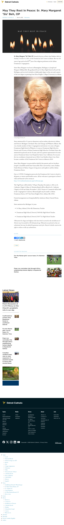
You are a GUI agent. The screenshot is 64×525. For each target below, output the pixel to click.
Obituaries (27, 17)
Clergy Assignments (5, 429)
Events (4, 435)
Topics (4, 458)
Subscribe (60, 1)
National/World (6, 416)
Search (55, 1)
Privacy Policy (44, 445)
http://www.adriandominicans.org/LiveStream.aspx (29, 181)
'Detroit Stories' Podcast (11, 474)
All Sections (49, 1)
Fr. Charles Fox (8, 491)
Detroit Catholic (8, 17)
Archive (4, 523)
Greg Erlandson (9, 493)
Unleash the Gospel (10, 511)
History (7, 482)
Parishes (43, 426)
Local (3, 415)
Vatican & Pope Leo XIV (6, 419)
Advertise (56, 416)
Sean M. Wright (30, 431)
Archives (43, 418)
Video (17, 415)
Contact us (44, 416)
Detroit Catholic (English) (8, 521)
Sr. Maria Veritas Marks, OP (32, 421)
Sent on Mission (9, 478)
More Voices (31, 437)
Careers (43, 428)
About (4, 500)
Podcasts (18, 416)
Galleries (18, 418)
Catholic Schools (4, 424)
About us (43, 415)
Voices (4, 485)
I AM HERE (8, 480)
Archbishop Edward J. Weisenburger (32, 416)
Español (4, 433)
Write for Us (57, 418)
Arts (3, 426)
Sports (4, 421)
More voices (8, 497)
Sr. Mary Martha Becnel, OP (31, 426)
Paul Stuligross (31, 435)
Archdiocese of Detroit (44, 421)
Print (16, 245)
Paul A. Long (31, 429)
